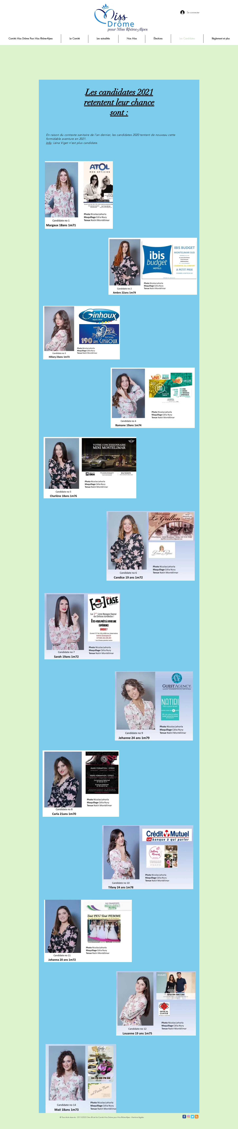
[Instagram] (188, 1116)
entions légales (138, 1117)
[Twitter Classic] (192, 1116)
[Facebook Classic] (184, 1116)
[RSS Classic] (196, 1116)
